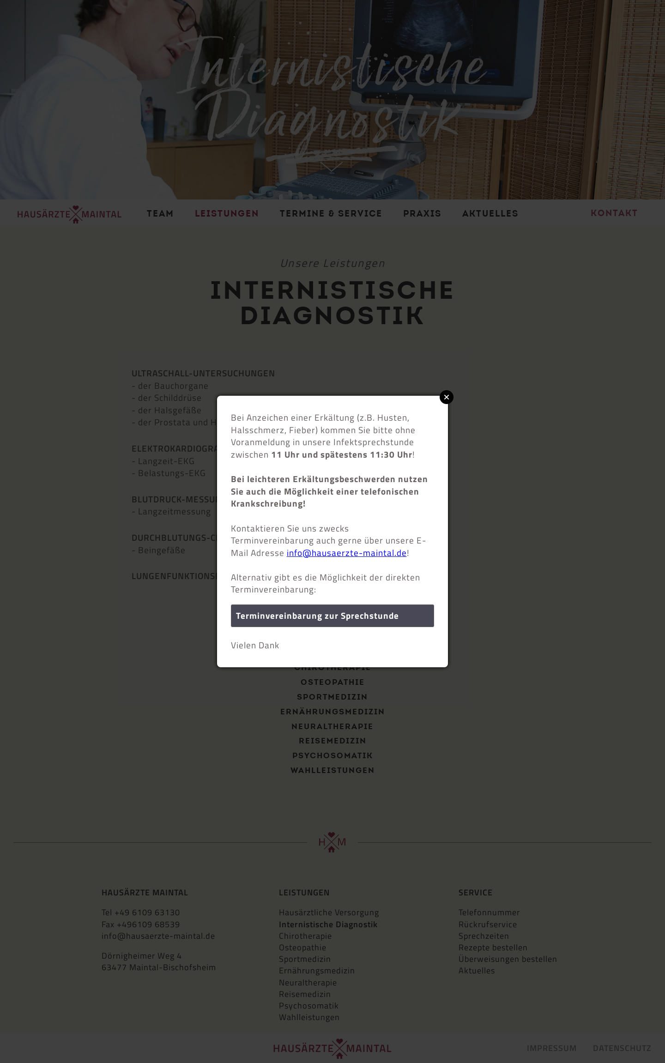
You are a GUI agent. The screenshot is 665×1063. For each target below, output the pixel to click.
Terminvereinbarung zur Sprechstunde (317, 615)
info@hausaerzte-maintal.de (347, 552)
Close (446, 397)
